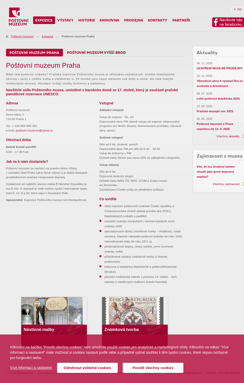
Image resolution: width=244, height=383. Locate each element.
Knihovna (109, 20)
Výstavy (65, 20)
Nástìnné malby (39, 329)
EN (240, 9)
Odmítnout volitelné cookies (87, 368)
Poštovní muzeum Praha (78, 36)
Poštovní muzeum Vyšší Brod (96, 52)
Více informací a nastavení (31, 368)
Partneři (181, 20)
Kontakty (158, 20)
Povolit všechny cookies (153, 368)
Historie (86, 20)
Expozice (47, 36)
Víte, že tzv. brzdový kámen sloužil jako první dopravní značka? (216, 171)
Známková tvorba (122, 329)
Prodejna (133, 20)
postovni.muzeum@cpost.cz (34, 130)
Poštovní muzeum (22, 36)
